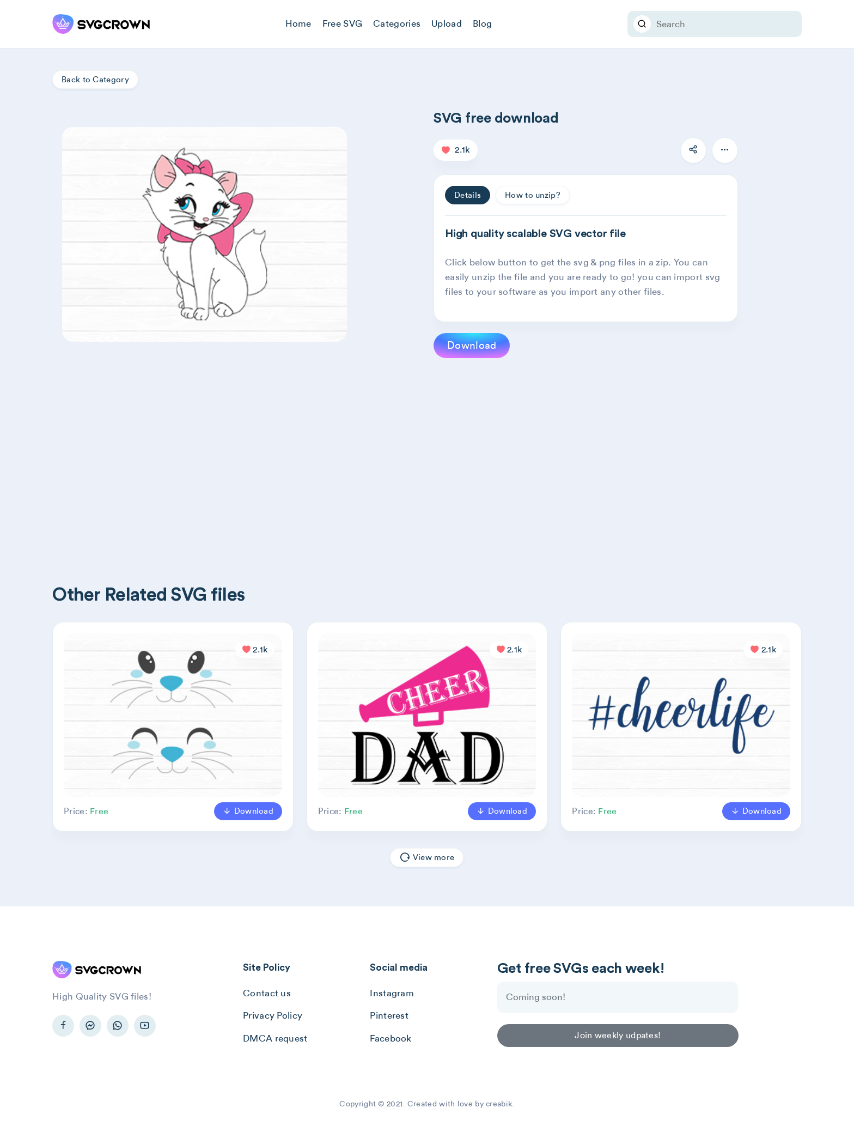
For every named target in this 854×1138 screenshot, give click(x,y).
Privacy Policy (272, 1015)
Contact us (267, 993)
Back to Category (95, 79)
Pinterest (389, 1015)
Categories (396, 23)
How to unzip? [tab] (532, 195)
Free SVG (342, 23)
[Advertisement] (379, 453)
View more (426, 857)
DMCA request (275, 1038)
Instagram (392, 993)
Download (471, 345)
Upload (446, 23)
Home (298, 23)
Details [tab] (467, 195)
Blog (482, 23)
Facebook (390, 1038)
